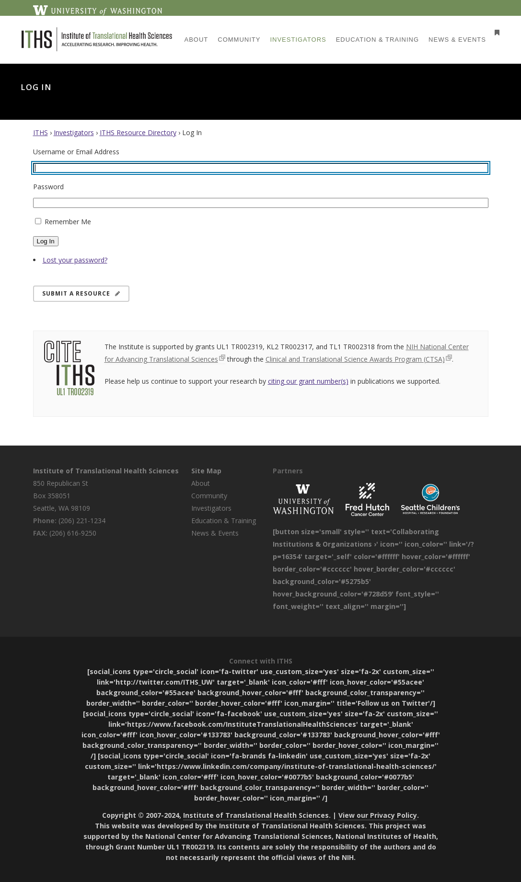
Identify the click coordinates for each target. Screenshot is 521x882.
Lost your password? (75, 259)
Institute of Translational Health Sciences (106, 470)
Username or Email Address (76, 151)
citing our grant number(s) (308, 381)
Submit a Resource (81, 293)
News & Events (215, 533)
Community (209, 495)
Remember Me (68, 221)
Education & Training (223, 520)
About (200, 483)
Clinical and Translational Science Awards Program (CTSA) (355, 359)
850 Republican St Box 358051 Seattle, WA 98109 (61, 496)
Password (48, 186)
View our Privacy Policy (377, 815)
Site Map (206, 470)
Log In (46, 241)
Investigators (74, 132)
